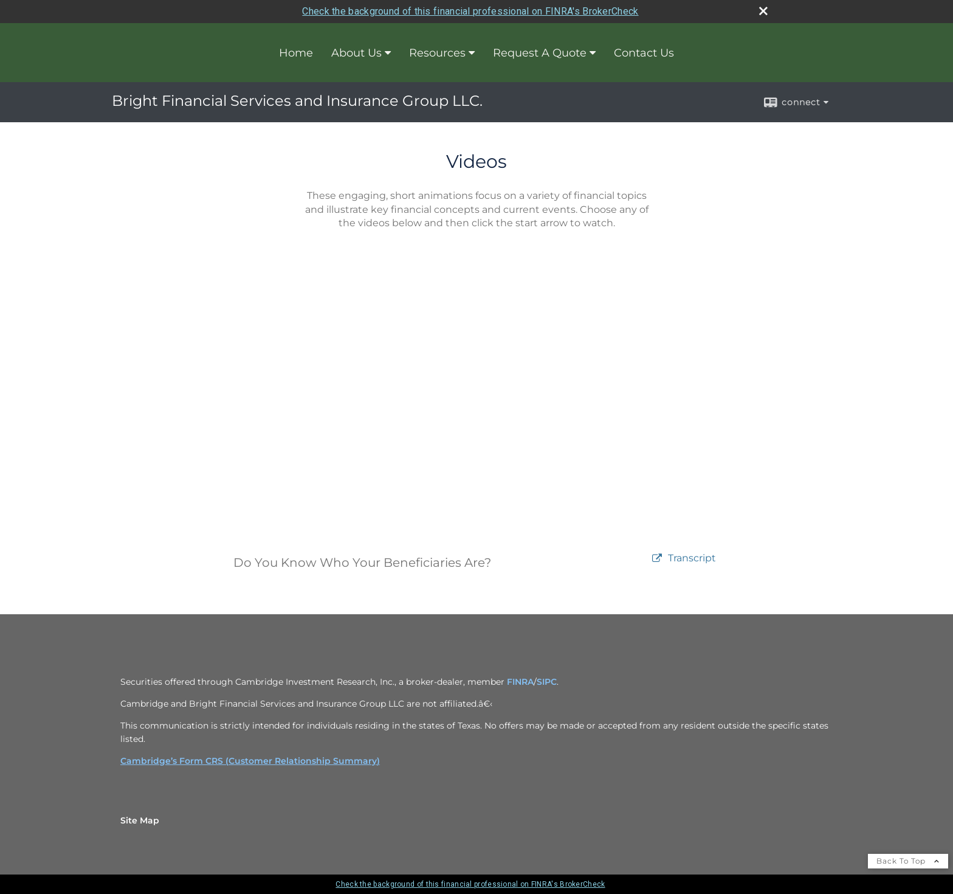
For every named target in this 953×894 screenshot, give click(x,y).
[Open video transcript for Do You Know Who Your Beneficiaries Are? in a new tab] (692, 558)
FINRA (520, 681)
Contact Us (644, 53)
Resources (437, 53)
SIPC (547, 681)
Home (296, 53)
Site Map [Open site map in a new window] (139, 820)
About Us (356, 53)
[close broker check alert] (763, 11)
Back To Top (908, 860)
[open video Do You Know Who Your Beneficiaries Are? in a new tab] (657, 558)
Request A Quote (540, 53)
